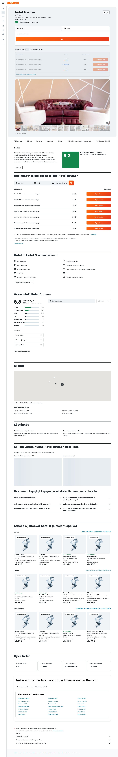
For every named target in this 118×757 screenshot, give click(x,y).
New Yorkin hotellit (23, 698)
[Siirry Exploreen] (3, 26)
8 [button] (51, 51)
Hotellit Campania (55, 753)
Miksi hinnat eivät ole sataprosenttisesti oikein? (63, 743)
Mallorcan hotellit (23, 709)
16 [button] (56, 55)
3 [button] (28, 51)
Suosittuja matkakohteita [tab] (24, 687)
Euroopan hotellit (33, 753)
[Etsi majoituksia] (3, 13)
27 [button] (42, 64)
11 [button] (33, 55)
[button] (3, 3)
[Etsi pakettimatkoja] (3, 21)
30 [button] (56, 64)
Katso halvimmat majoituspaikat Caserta (98, 570)
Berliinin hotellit (82, 701)
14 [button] (47, 55)
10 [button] (28, 55)
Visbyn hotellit (52, 709)
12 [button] (37, 55)
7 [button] (46, 51)
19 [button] (37, 60)
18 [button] (33, 60)
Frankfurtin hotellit (23, 701)
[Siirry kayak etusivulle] (13, 3)
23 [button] (56, 60)
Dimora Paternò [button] (92, 556)
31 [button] (28, 69)
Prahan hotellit (22, 704)
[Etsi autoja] (3, 17)
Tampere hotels (52, 712)
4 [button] (33, 51)
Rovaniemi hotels (53, 714)
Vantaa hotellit (52, 704)
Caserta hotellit (66, 753)
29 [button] (51, 64)
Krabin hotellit (81, 706)
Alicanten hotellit (53, 701)
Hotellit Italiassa (44, 753)
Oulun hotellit (81, 709)
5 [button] (37, 51)
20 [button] (42, 60)
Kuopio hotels (81, 714)
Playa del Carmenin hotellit (55, 706)
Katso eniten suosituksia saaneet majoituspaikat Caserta (93, 608)
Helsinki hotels (22, 712)
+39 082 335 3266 (21, 20)
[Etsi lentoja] (3, 9)
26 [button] (38, 64)
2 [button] (55, 46)
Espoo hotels (81, 712)
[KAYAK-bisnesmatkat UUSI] (3, 34)
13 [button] (42, 55)
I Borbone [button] (42, 554)
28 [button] (47, 64)
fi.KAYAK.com (17, 753)
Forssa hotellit (81, 698)
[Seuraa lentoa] (3, 30)
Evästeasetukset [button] (19, 243)
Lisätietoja (93, 234)
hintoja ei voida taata (58, 731)
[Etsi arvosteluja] (73, 301)
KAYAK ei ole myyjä (63, 736)
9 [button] (55, 51)
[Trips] (3, 39)
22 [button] (51, 60)
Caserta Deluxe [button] (19, 554)
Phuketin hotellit (52, 698)
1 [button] (51, 46)
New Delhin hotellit (23, 706)
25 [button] (33, 64)
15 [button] (51, 55)
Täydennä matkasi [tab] (41, 687)
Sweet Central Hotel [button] (69, 556)
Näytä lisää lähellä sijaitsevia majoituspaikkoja (96, 532)
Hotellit (25, 753)
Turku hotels (21, 714)
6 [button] (42, 51)
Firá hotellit (80, 704)
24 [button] (28, 64)
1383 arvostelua (33, 22)
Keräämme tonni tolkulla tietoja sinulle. (63, 740)
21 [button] (47, 60)
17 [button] (28, 60)
